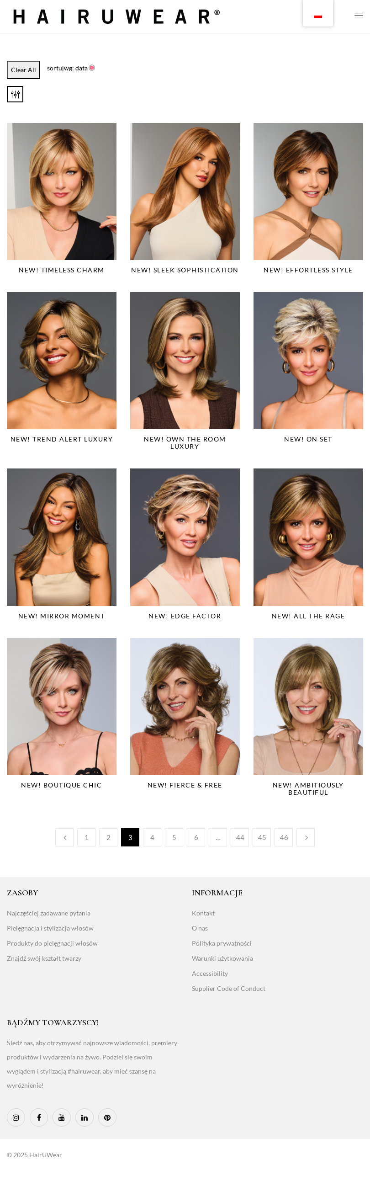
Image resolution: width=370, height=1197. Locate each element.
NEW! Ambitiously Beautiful (308, 788)
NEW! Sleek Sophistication (185, 270)
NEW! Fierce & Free (185, 785)
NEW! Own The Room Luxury (185, 442)
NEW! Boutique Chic (61, 785)
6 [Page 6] (196, 837)
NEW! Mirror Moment (61, 616)
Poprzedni (64, 837)
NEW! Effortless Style (308, 270)
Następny (305, 837)
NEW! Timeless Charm (62, 270)
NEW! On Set (308, 439)
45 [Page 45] (262, 837)
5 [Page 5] (174, 837)
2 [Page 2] (108, 837)
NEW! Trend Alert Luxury (62, 439)
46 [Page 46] (284, 837)
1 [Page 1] (87, 837)
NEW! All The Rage (308, 616)
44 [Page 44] (240, 837)
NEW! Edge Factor (184, 616)
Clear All (23, 70)
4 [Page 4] (152, 837)
